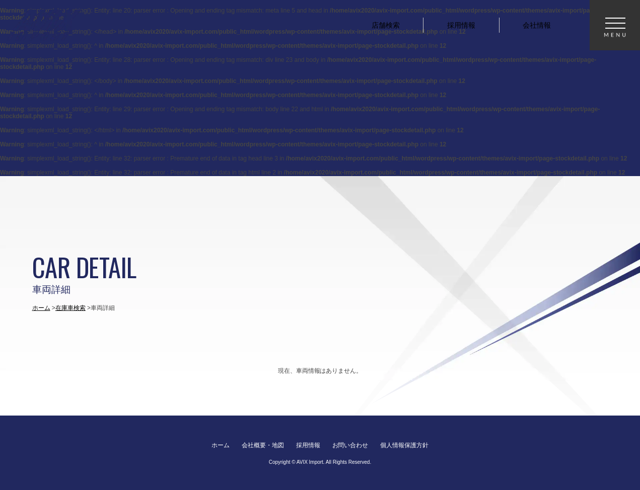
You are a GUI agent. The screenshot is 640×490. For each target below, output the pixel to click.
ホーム (41, 307)
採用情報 (461, 25)
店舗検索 (386, 25)
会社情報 (537, 25)
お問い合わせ (350, 445)
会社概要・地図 (263, 445)
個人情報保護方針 (404, 445)
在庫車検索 (70, 307)
